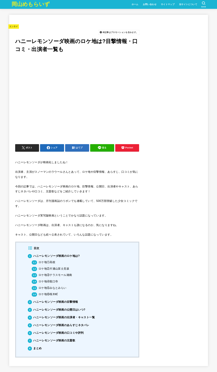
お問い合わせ (149, 4)
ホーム (135, 4)
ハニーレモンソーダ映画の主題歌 (51, 340)
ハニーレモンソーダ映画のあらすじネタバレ (58, 325)
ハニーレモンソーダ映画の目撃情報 (53, 301)
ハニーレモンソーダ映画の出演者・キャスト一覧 (61, 317)
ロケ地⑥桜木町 (45, 294)
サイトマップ (168, 4)
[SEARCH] (203, 4)
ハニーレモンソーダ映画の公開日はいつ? (56, 309)
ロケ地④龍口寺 (45, 281)
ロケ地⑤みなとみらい (49, 287)
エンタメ (13, 26)
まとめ (35, 348)
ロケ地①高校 (43, 262)
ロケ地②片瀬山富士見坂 (50, 268)
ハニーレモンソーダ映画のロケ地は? (54, 255)
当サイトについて (188, 4)
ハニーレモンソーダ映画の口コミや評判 (56, 332)
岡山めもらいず (31, 4)
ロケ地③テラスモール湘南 (52, 274)
